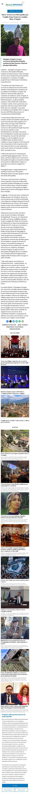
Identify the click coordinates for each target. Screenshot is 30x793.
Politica (18, 11)
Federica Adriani (14, 22)
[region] (15, 752)
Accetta (15, 785)
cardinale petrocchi (9, 325)
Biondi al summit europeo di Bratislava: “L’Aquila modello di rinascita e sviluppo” (13, 392)
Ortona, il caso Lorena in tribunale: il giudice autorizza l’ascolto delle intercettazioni (13, 517)
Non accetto (21, 790)
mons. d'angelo (23, 325)
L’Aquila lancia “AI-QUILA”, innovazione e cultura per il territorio (15, 421)
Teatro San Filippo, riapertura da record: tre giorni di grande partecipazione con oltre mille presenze (14, 362)
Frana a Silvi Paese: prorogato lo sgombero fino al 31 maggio (15, 454)
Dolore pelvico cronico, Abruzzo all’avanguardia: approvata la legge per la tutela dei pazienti (14, 707)
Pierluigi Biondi (15, 329)
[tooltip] (7, 321)
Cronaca (11, 11)
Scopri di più (8, 790)
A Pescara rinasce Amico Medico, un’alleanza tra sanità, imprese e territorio (14, 485)
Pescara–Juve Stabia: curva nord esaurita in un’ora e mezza (15, 581)
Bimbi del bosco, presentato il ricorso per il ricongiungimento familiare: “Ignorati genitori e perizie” (14, 642)
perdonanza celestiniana (14, 327)
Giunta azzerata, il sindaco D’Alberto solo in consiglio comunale (13, 610)
